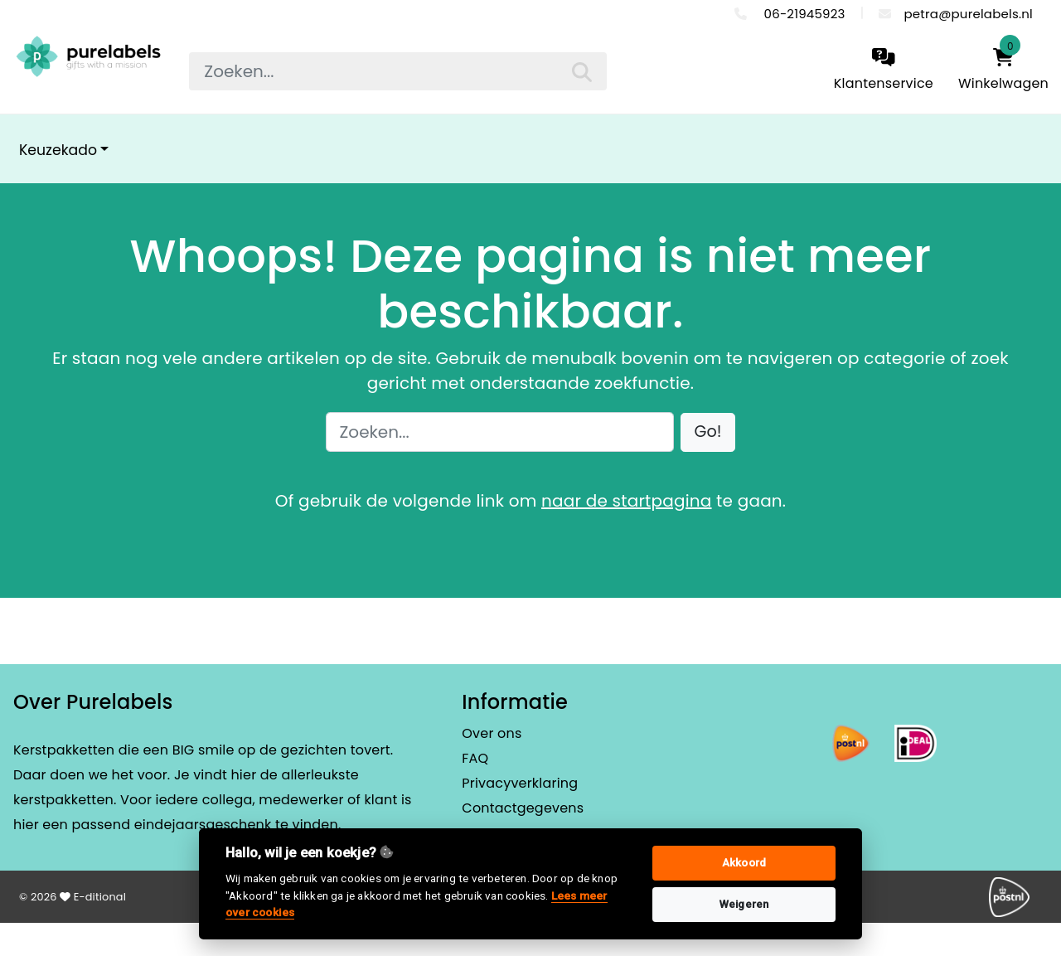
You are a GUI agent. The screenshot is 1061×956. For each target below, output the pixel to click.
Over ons (491, 733)
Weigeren (744, 904)
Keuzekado (58, 150)
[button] (708, 432)
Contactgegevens (523, 808)
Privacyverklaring (520, 783)
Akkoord (744, 863)
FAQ (475, 758)
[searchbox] (397, 71)
